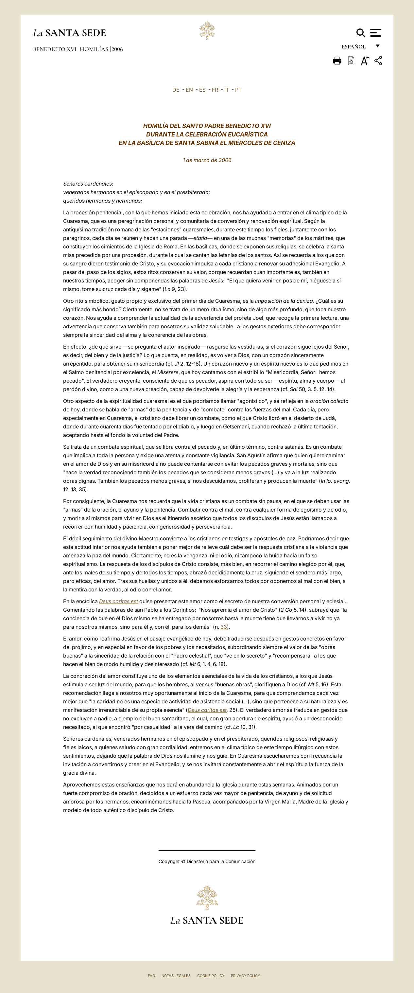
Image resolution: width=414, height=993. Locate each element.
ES (202, 89)
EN (189, 89)
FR (215, 89)
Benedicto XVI (55, 49)
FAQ (151, 975)
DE (176, 89)
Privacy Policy (245, 975)
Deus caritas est (118, 601)
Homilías (95, 49)
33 (223, 626)
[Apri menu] (375, 32)
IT (226, 89)
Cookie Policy (210, 975)
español (356, 48)
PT (238, 89)
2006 (117, 49)
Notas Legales (176, 975)
